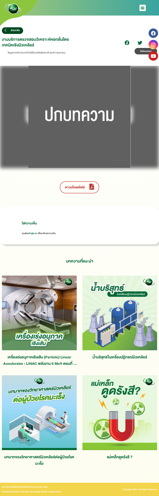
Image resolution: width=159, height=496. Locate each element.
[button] (142, 8)
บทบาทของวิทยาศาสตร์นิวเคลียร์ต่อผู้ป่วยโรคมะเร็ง (39, 460)
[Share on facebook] (127, 42)
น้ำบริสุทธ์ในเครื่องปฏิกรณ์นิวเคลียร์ (119, 357)
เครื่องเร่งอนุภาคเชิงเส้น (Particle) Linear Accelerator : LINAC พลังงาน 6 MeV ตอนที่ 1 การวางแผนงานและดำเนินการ (39, 360)
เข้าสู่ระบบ (32, 233)
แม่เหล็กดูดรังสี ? (119, 457)
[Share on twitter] (140, 42)
